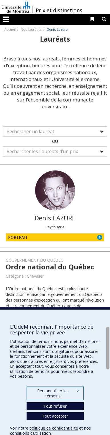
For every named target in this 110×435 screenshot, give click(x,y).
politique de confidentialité (53, 428)
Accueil (10, 29)
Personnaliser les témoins (58, 393)
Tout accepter (55, 416)
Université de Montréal (16, 7)
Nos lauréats (31, 29)
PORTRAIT (18, 237)
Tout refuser (55, 406)
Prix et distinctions (59, 10)
